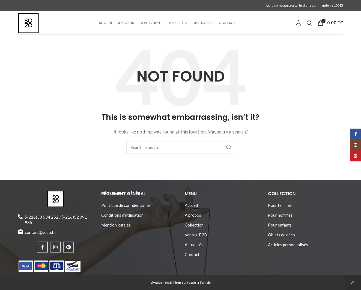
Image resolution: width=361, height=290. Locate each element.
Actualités (194, 249)
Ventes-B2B (196, 239)
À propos (193, 220)
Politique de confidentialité (125, 210)
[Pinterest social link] (68, 251)
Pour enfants (280, 229)
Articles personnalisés (288, 249)
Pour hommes (280, 220)
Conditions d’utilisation (122, 220)
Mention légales (116, 229)
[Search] (309, 25)
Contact (192, 259)
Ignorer (353, 282)
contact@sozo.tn (40, 237)
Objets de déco (281, 239)
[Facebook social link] (42, 251)
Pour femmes (280, 210)
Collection (194, 229)
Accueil (191, 210)
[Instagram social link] (55, 251)
